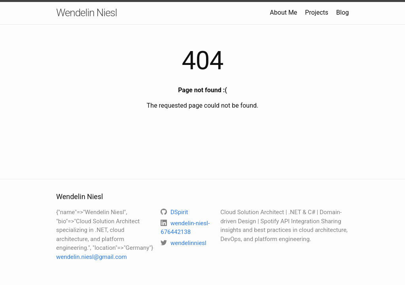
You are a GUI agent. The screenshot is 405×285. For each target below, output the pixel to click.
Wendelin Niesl (86, 13)
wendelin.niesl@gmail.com (91, 256)
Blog (342, 12)
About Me (283, 12)
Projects (316, 12)
